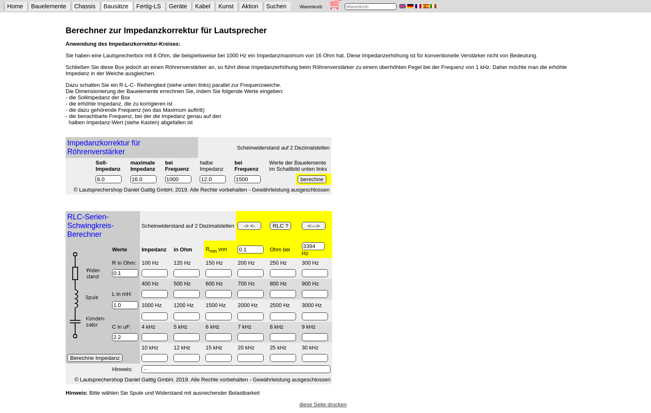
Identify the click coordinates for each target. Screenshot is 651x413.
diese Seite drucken (323, 404)
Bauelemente (48, 6)
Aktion (250, 6)
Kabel (202, 6)
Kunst (226, 6)
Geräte (178, 6)
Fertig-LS (148, 6)
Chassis (84, 6)
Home (15, 6)
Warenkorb (311, 6)
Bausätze (115, 6)
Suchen (276, 6)
